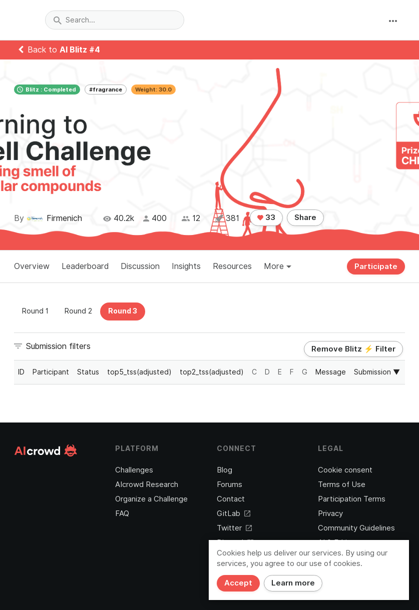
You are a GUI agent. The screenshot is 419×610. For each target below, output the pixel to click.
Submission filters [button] (58, 346)
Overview (32, 266)
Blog (224, 470)
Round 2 (78, 311)
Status (88, 372)
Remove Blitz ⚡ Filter (353, 349)
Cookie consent (345, 470)
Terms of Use (341, 484)
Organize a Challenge (151, 499)
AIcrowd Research (146, 484)
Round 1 (35, 311)
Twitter (234, 528)
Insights (186, 266)
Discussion (140, 266)
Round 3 (122, 311)
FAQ (122, 513)
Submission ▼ (377, 372)
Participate (375, 266)
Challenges (134, 470)
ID (21, 372)
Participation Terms (351, 499)
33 (266, 217)
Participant (51, 372)
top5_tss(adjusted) (139, 372)
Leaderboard (85, 266)
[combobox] (114, 20)
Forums (229, 484)
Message (330, 372)
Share (305, 217)
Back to (59, 49)
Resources (232, 266)
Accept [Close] (238, 583)
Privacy (330, 513)
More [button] (277, 266)
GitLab (233, 513)
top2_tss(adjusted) (212, 372)
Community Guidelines (356, 528)
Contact (231, 499)
